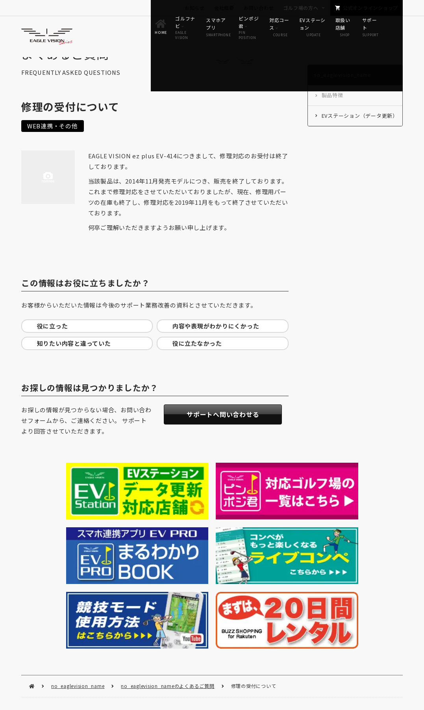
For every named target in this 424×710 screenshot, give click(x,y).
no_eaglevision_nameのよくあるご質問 (167, 541)
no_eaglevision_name (77, 541)
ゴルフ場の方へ (300, 7)
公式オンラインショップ (370, 7)
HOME (32, 542)
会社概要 (224, 7)
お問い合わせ (259, 7)
